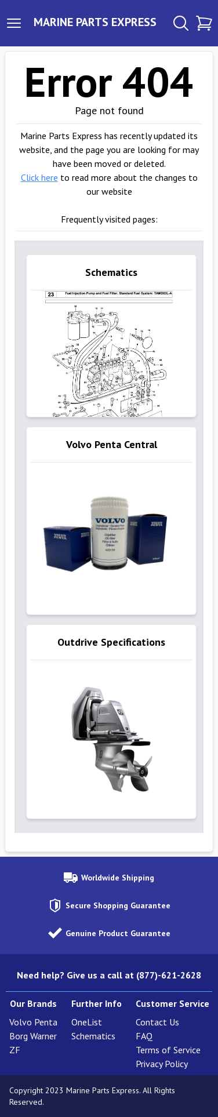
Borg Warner (33, 1036)
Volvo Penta (33, 1022)
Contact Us (157, 1022)
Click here (39, 177)
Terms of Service (168, 1050)
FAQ (144, 1036)
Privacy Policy (162, 1063)
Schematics (93, 1036)
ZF (14, 1050)
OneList (86, 1022)
